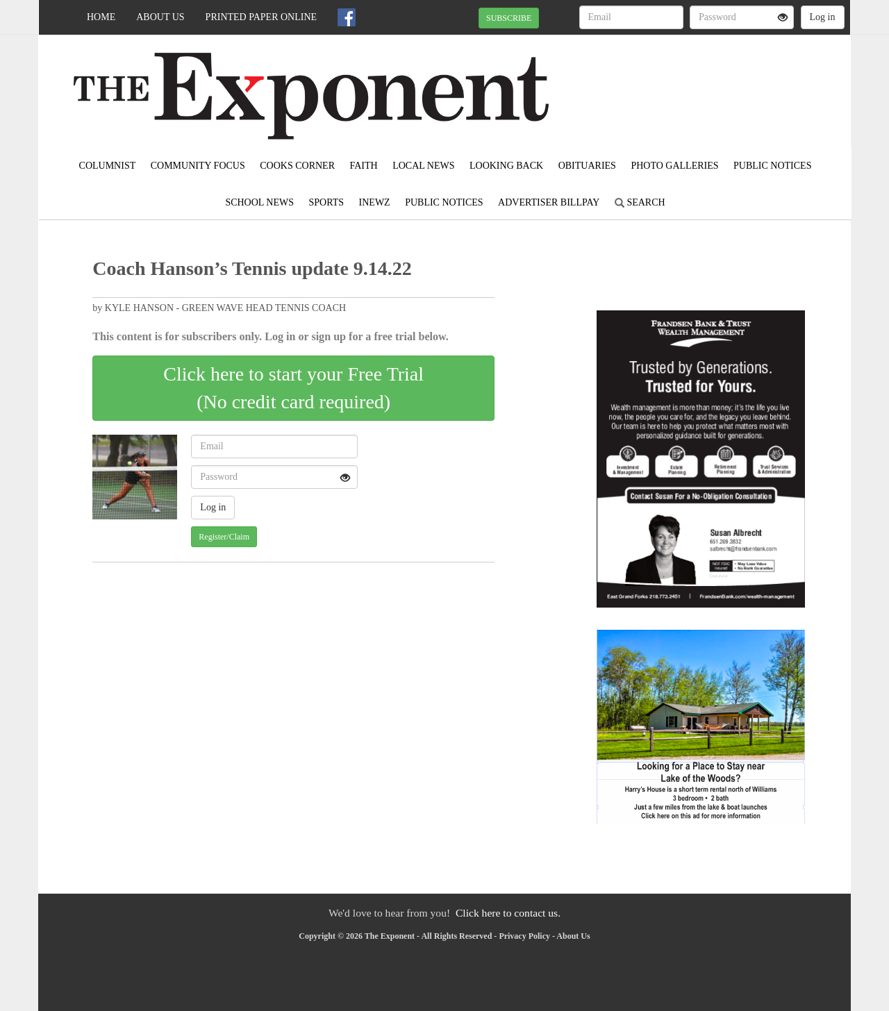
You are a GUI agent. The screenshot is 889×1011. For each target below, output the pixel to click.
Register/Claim (224, 537)
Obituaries (587, 165)
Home (101, 17)
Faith (363, 165)
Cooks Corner (297, 165)
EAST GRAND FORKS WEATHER (723, 83)
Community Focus (198, 165)
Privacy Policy (524, 936)
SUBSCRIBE (508, 18)
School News (259, 202)
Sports (326, 202)
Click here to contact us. (508, 913)
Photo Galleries (674, 165)
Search (640, 202)
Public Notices (772, 165)
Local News (423, 165)
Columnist (107, 165)
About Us (160, 17)
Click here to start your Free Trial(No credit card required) (293, 387)
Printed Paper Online (261, 17)
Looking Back (506, 165)
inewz (374, 202)
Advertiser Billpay (548, 202)
